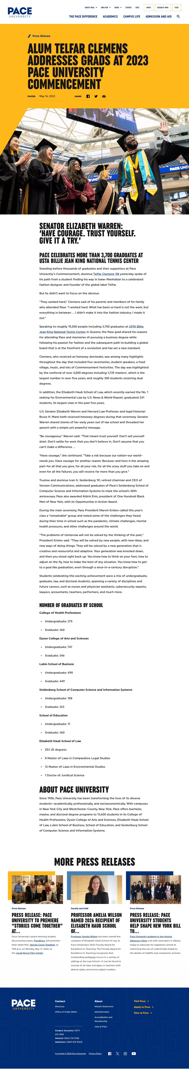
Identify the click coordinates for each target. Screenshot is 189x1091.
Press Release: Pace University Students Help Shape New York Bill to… (155, 923)
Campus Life (131, 16)
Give (137, 7)
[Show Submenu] (96, 7)
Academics (110, 16)
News (117, 7)
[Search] (178, 16)
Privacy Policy (95, 1054)
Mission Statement (104, 1006)
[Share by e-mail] (104, 96)
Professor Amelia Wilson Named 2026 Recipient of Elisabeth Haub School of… (96, 923)
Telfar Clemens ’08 (106, 274)
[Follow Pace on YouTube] (133, 1053)
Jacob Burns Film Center (29, 953)
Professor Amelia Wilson (84, 936)
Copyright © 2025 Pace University (70, 1054)
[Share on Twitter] (96, 96)
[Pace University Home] (20, 12)
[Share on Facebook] (88, 96)
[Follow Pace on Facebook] (109, 1053)
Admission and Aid (159, 16)
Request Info (162, 7)
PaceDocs (39, 940)
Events (129, 7)
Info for (104, 7)
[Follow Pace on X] (117, 1053)
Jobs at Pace (101, 1026)
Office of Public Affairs (66, 1012)
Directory (59, 1006)
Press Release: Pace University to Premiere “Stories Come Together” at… (37, 923)
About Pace (90, 7)
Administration (102, 1012)
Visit (177, 7)
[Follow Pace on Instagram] (125, 1053)
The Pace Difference (83, 16)
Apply (148, 7)
